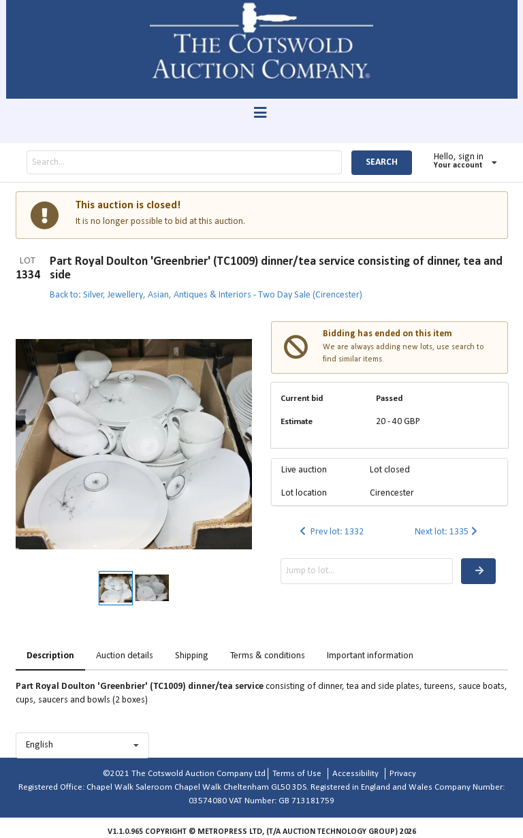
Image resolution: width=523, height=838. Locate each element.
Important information (370, 656)
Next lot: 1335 (447, 532)
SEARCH (382, 162)
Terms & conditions (267, 656)
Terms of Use (296, 773)
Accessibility (355, 773)
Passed (389, 398)
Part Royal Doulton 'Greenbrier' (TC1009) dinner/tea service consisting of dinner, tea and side (276, 268)
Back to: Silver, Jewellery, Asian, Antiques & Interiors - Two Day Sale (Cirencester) (206, 295)
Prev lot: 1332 (330, 532)
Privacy (403, 773)
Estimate (297, 421)
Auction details (124, 656)
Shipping (191, 656)
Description (50, 656)
